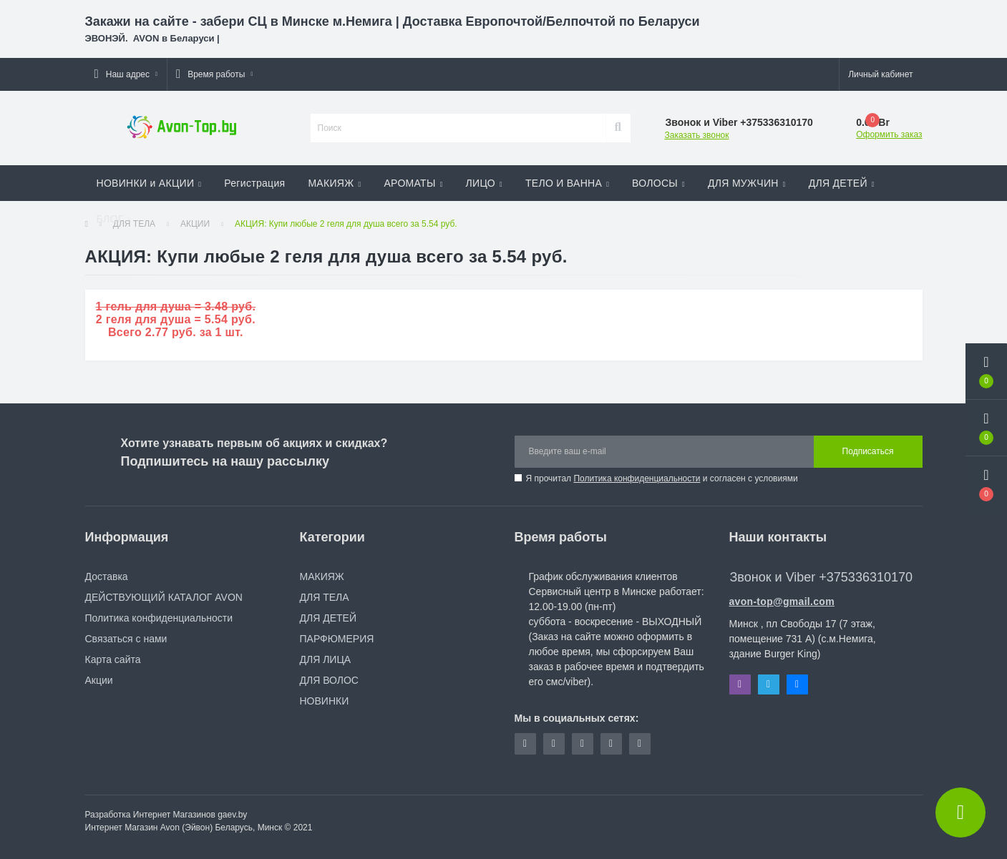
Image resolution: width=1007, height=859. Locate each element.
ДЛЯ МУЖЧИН (747, 183)
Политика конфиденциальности (636, 478)
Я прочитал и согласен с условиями (662, 478)
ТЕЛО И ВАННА (567, 183)
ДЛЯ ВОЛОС (329, 680)
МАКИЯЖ (334, 183)
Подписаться (868, 451)
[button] (126, 74)
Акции (99, 680)
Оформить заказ (889, 134)
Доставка (106, 576)
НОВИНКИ (324, 701)
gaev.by (232, 815)
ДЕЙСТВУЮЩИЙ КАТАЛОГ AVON (164, 597)
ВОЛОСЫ (658, 183)
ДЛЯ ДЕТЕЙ (842, 183)
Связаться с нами (126, 638)
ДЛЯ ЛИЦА (325, 659)
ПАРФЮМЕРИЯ (337, 638)
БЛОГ (114, 219)
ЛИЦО (484, 183)
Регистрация (254, 183)
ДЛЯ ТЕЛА (324, 597)
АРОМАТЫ (413, 183)
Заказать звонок (697, 135)
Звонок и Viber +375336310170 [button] (821, 577)
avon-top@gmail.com (782, 601)
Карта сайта (113, 659)
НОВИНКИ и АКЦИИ (149, 183)
